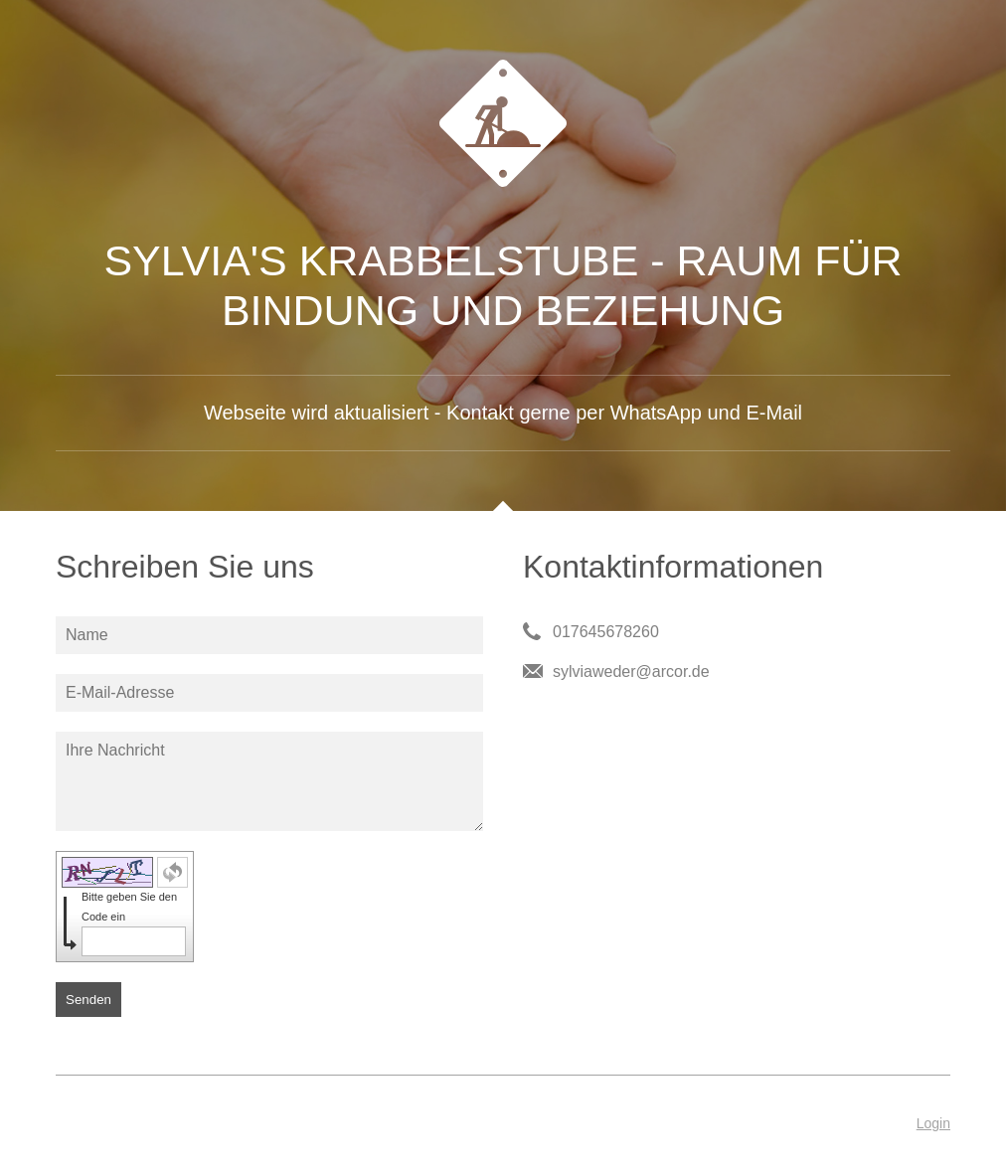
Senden (88, 999)
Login (933, 1123)
